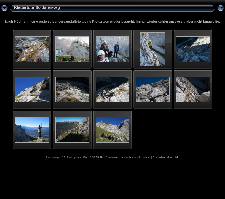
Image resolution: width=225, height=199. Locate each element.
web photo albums (125, 157)
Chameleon (159, 157)
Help (176, 157)
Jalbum (146, 157)
